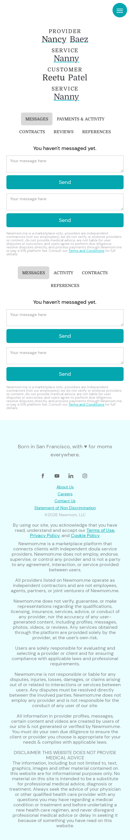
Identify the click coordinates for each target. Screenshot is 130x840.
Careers (65, 493)
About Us (65, 486)
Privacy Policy (44, 535)
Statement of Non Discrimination (65, 507)
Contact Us (65, 500)
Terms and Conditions (86, 250)
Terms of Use (100, 530)
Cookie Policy (85, 535)
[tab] (36, 119)
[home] (23, 10)
